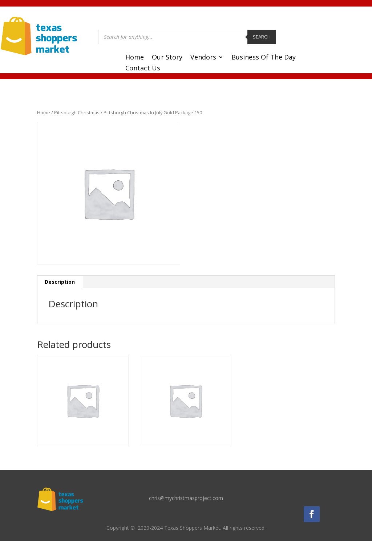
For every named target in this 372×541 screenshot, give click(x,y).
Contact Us (142, 68)
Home (134, 57)
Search (262, 36)
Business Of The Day (263, 57)
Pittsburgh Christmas (77, 112)
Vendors (203, 57)
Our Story (167, 57)
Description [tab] (60, 281)
